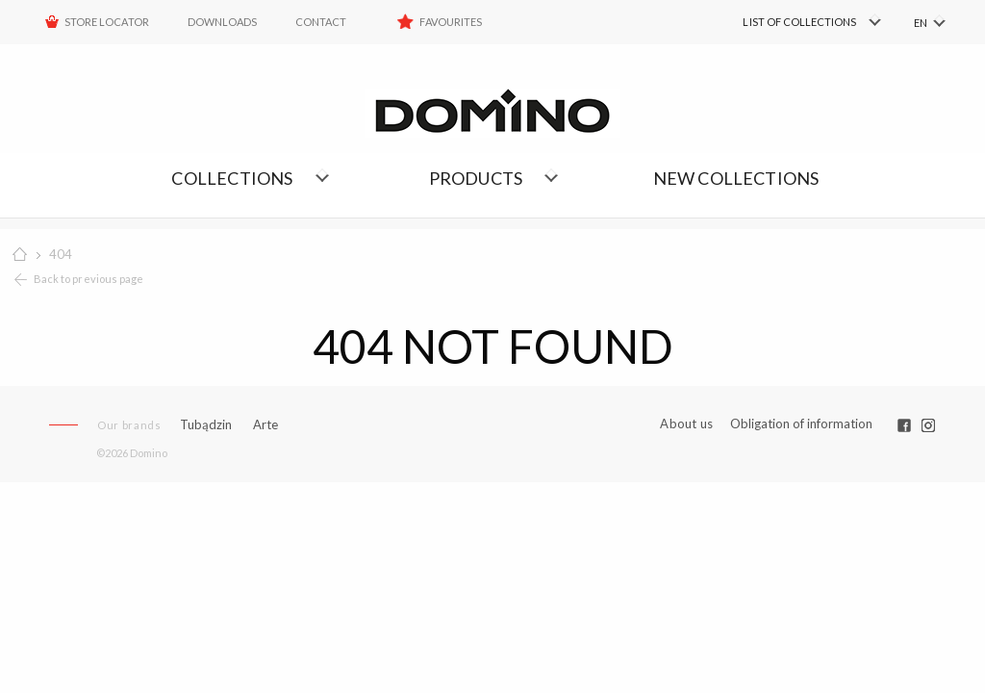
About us (686, 424)
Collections (231, 178)
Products (476, 178)
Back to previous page (88, 278)
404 (60, 254)
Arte (265, 425)
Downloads (222, 21)
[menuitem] (783, 22)
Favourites (450, 21)
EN (920, 22)
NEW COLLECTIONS (736, 178)
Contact (320, 21)
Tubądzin (206, 424)
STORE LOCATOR (106, 21)
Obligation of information (801, 423)
